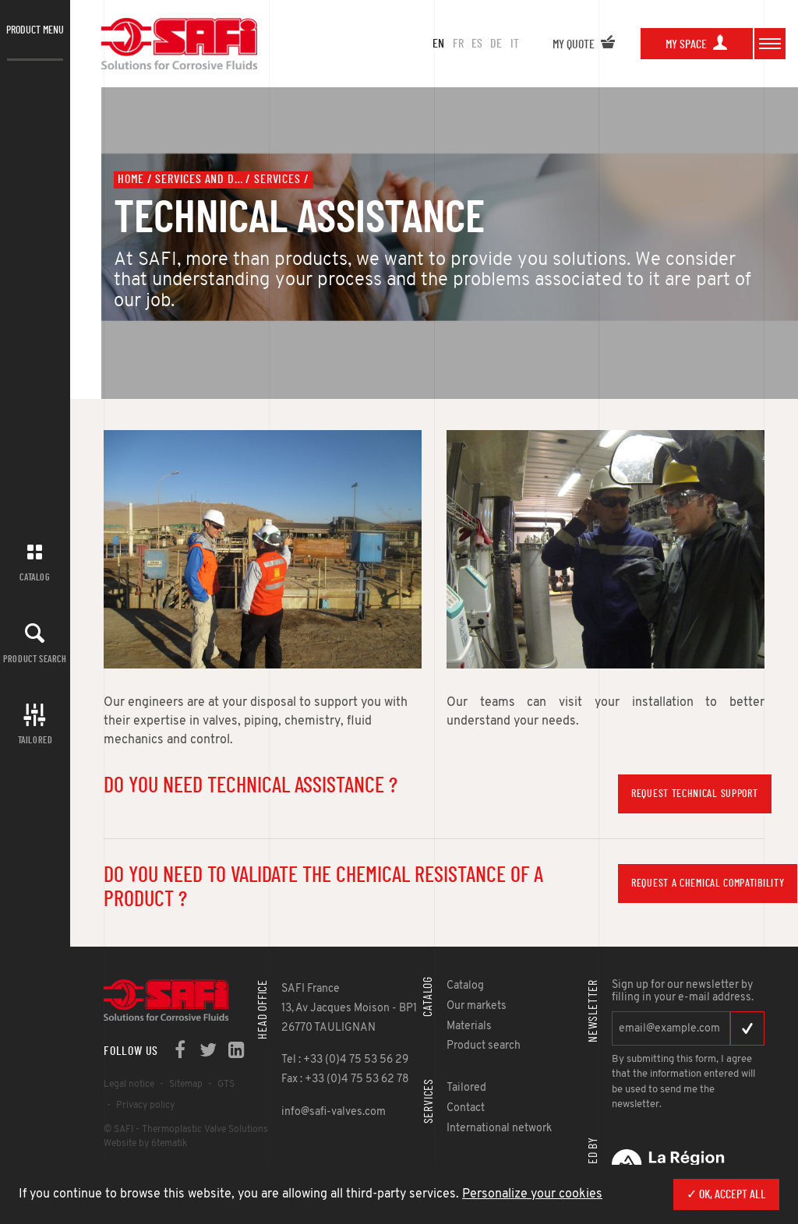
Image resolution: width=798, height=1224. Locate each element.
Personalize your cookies (532, 1194)
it (514, 43)
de (496, 43)
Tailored (35, 740)
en (438, 43)
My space (697, 44)
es (476, 43)
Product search (34, 659)
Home (130, 179)
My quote (584, 44)
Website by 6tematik (145, 1143)
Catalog (34, 577)
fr (458, 43)
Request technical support (694, 793)
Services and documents (198, 179)
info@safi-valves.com (333, 1112)
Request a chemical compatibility (707, 883)
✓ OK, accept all (726, 1194)
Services (277, 179)
